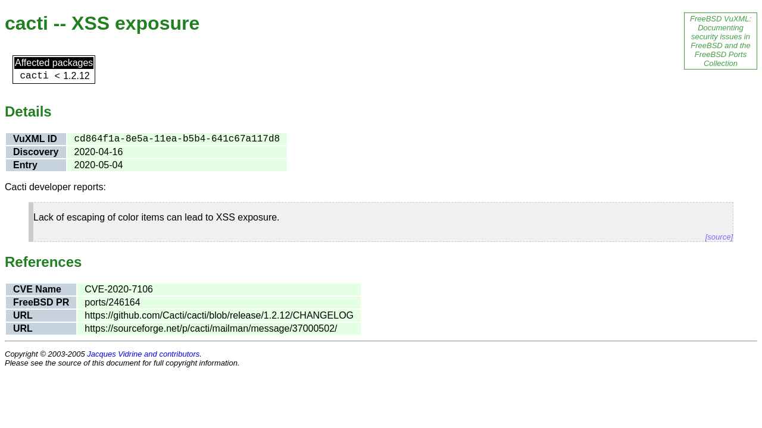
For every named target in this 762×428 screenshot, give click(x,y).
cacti (34, 76)
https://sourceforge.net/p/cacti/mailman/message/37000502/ (211, 328)
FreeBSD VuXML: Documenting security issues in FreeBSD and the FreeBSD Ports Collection (720, 41)
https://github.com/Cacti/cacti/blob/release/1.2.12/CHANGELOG (219, 315)
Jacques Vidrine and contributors (143, 354)
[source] (719, 236)
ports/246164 (112, 302)
